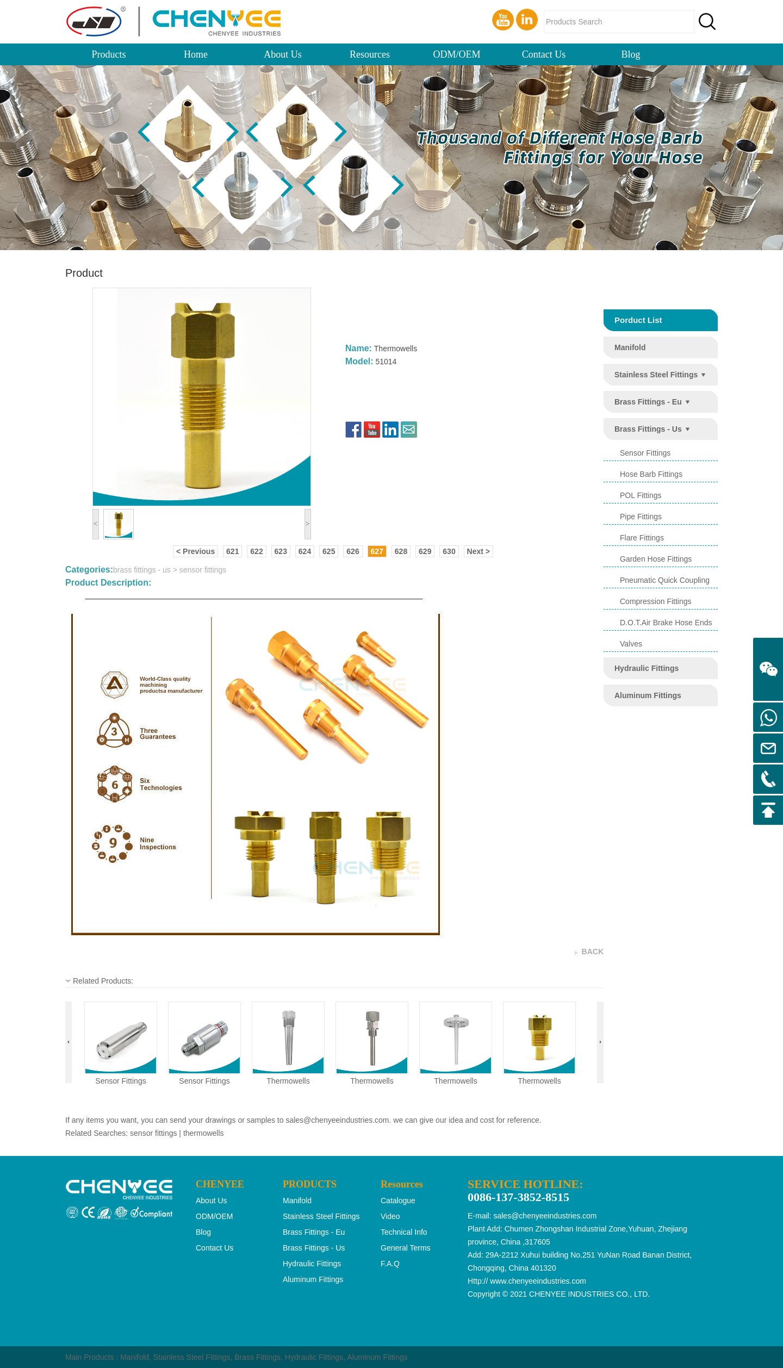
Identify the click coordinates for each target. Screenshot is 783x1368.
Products (109, 54)
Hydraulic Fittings (314, 1357)
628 (401, 551)
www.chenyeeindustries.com (538, 1281)
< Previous (195, 551)
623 (281, 551)
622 (256, 551)
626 (352, 551)
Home (196, 54)
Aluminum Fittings (377, 1357)
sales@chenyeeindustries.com (337, 1120)
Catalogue (398, 1200)
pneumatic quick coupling (665, 580)
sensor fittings (120, 1081)
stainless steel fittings (656, 374)
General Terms (406, 1247)
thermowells (287, 1081)
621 (232, 551)
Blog (630, 54)
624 (305, 551)
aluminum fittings (647, 695)
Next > (478, 551)
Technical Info (404, 1232)
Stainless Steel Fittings (192, 1357)
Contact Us (544, 54)
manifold (630, 347)
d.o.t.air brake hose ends (666, 622)
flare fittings (642, 537)
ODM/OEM (456, 54)
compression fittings (656, 601)
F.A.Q (390, 1263)
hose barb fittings (651, 474)
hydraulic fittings (646, 668)
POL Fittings (641, 495)
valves (631, 643)
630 (449, 551)
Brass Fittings (257, 1357)
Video (390, 1216)
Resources (370, 54)
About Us (283, 54)
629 (425, 551)
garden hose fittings (656, 559)
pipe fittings (641, 516)
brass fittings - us (648, 429)
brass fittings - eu (648, 401)
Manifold (134, 1357)
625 (328, 551)
